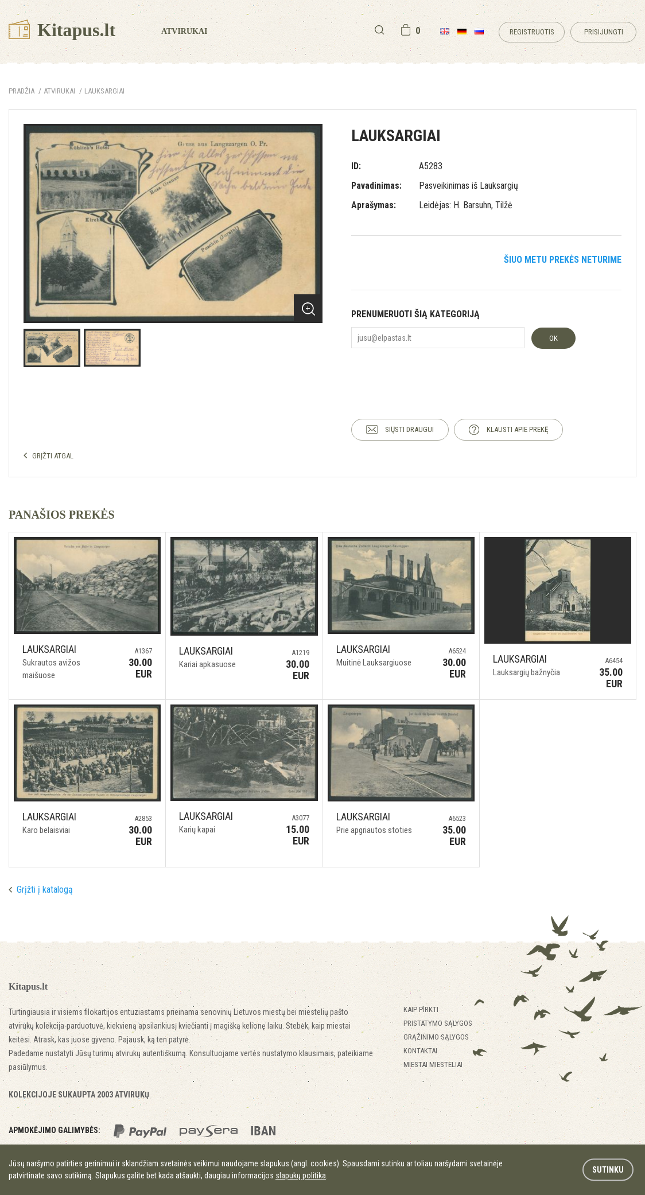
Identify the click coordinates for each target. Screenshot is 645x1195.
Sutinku (608, 1169)
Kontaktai (420, 1050)
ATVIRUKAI (59, 91)
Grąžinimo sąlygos (436, 1037)
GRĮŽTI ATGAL (52, 455)
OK (553, 338)
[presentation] (438, 373)
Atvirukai (184, 31)
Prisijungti (603, 32)
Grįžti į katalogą (45, 889)
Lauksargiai (104, 91)
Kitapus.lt (62, 30)
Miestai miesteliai (433, 1064)
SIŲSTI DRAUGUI (409, 429)
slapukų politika (300, 1175)
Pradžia (21, 91)
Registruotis (532, 32)
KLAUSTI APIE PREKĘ (517, 429)
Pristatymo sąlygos (437, 1023)
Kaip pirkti (420, 1009)
